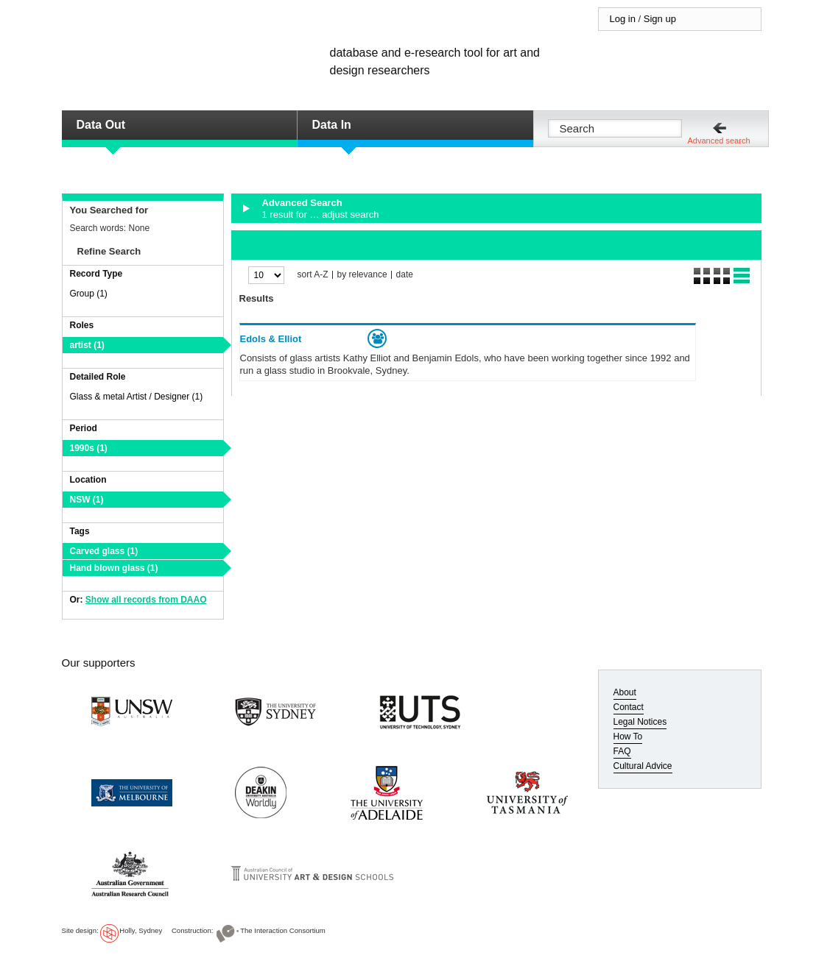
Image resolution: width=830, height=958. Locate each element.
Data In (331, 124)
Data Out (101, 124)
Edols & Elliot (271, 338)
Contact (628, 707)
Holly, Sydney (140, 930)
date (404, 275)
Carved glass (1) (104, 551)
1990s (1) (89, 448)
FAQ (622, 751)
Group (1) (89, 293)
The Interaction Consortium (283, 930)
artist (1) (87, 345)
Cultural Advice (642, 766)
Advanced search (719, 140)
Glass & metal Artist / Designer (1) (136, 396)
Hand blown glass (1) (114, 568)
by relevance (362, 275)
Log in (623, 18)
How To (628, 736)
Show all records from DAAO (146, 600)
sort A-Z (313, 275)
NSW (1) (87, 499)
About (624, 692)
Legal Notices (640, 722)
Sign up (660, 18)
